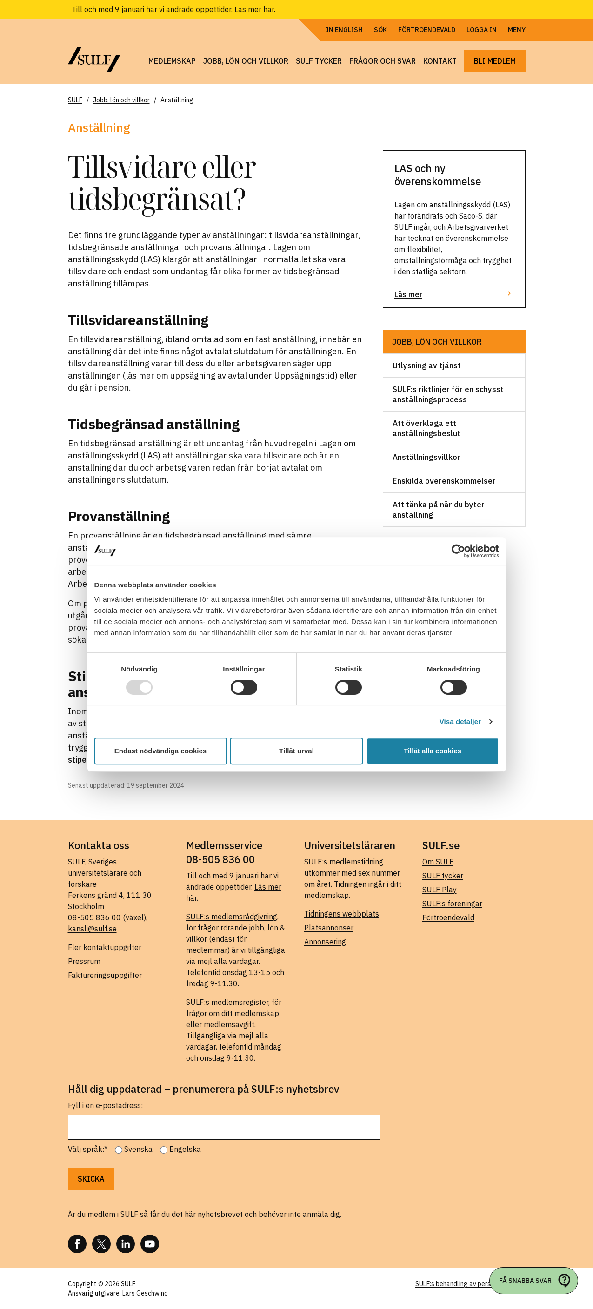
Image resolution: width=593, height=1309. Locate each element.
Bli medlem (495, 61)
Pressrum (84, 961)
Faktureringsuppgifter (105, 975)
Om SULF (437, 861)
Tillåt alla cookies (432, 751)
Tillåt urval (296, 751)
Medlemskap (172, 61)
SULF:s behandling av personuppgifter (470, 1284)
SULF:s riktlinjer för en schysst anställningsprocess (448, 394)
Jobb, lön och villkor (245, 61)
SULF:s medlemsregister (227, 1002)
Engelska (185, 1149)
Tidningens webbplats (341, 913)
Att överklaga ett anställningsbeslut (426, 428)
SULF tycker (319, 61)
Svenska (138, 1149)
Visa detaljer (460, 721)
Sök (380, 30)
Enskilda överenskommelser (444, 481)
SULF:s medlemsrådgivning (231, 916)
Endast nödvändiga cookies (160, 751)
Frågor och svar (382, 61)
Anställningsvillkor (426, 457)
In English (344, 30)
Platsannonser (328, 927)
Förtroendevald (426, 30)
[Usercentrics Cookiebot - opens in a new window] (458, 551)
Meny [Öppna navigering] (517, 30)
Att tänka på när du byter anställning (439, 509)
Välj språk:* (87, 1149)
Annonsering (325, 941)
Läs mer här (254, 9)
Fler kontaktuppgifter (104, 947)
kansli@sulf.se (92, 928)
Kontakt (440, 61)
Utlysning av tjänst (427, 365)
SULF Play (439, 889)
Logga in (481, 30)
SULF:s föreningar (452, 903)
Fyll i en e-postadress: (105, 1105)
